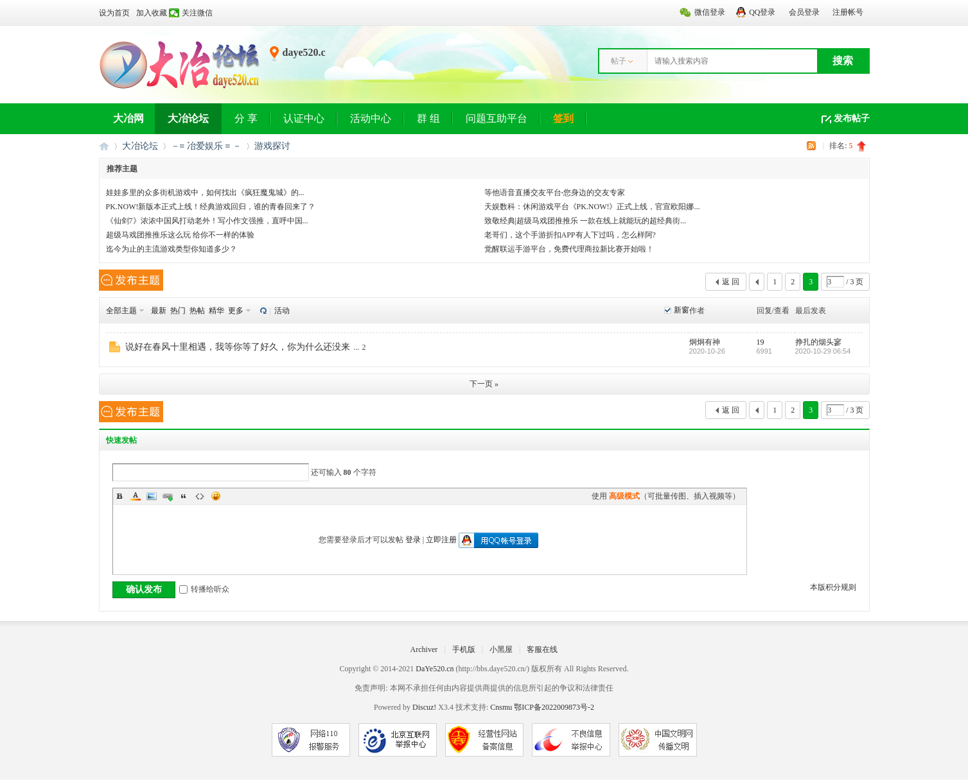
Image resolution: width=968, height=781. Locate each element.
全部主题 (121, 310)
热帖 (197, 310)
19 (760, 342)
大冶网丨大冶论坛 (104, 146)
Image (151, 496)
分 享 (246, 118)
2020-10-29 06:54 (823, 351)
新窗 (681, 309)
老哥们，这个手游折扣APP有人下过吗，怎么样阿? (570, 234)
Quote (183, 496)
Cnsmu (502, 707)
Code (199, 496)
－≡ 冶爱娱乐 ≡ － (206, 146)
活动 (282, 310)
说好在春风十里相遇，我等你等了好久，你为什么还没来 (237, 347)
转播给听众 (204, 589)
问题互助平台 (496, 118)
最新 (158, 310)
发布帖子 (852, 118)
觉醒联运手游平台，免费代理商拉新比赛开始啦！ (569, 249)
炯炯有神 (704, 342)
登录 (413, 539)
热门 (178, 310)
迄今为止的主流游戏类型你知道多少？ (171, 249)
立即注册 (441, 539)
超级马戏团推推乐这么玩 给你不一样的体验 (180, 234)
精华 (216, 310)
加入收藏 (151, 12)
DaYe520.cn (434, 668)
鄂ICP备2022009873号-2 (554, 707)
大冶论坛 (188, 118)
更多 (235, 310)
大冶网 (128, 118)
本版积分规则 (833, 587)
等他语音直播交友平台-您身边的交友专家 (555, 192)
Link (167, 496)
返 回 (730, 281)
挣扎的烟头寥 (818, 342)
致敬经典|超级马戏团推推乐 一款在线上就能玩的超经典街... (585, 220)
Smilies (215, 496)
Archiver (424, 649)
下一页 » (484, 383)
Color (135, 496)
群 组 (428, 118)
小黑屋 (501, 649)
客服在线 (542, 649)
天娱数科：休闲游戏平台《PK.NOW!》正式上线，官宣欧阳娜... (592, 206)
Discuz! (424, 707)
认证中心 (303, 118)
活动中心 (370, 118)
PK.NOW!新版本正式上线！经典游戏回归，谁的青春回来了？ (211, 206)
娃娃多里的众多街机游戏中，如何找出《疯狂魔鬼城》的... (205, 192)
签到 (563, 118)
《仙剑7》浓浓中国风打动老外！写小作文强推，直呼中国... (207, 220)
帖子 (618, 60)
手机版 (463, 649)
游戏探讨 (272, 146)
